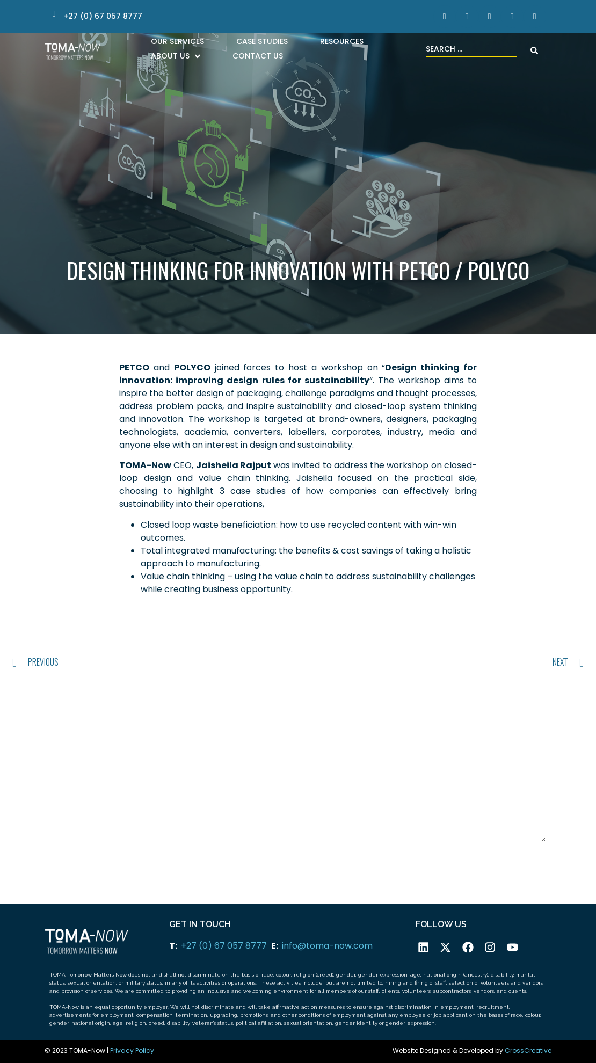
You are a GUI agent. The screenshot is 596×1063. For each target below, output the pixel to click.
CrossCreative (528, 1050)
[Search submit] (534, 50)
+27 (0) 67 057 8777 (224, 946)
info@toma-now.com (327, 946)
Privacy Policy (132, 1050)
